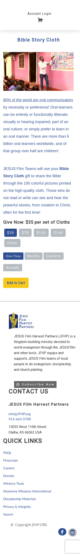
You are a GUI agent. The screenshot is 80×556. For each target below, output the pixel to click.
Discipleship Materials (19, 499)
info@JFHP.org (20, 414)
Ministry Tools (13, 483)
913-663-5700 (20, 419)
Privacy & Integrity (17, 506)
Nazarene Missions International (27, 491)
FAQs (7, 452)
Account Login (39, 14)
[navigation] (39, 13)
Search (8, 514)
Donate (8, 476)
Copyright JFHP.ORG (30, 524)
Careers (9, 468)
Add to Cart (16, 283)
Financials (10, 460)
